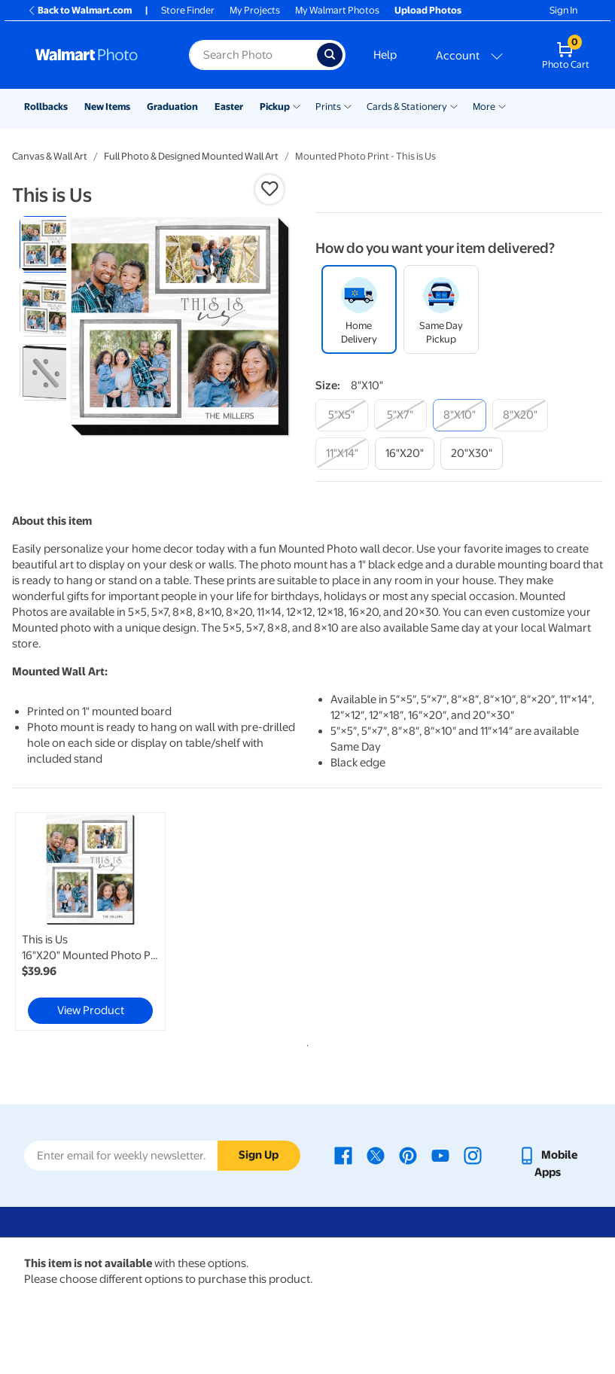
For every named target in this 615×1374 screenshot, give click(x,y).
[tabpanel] (110, 921)
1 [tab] (304, 1042)
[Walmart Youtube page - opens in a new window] (440, 1155)
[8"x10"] (459, 415)
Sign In (563, 10)
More (484, 106)
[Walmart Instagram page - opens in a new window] (473, 1155)
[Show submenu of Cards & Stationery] (453, 105)
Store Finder (188, 10)
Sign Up (259, 1155)
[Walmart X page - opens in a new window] (376, 1155)
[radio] (48, 244)
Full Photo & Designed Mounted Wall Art (191, 156)
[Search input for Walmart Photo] (252, 55)
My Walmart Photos (337, 10)
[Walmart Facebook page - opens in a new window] (343, 1155)
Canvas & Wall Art (49, 156)
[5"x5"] (341, 415)
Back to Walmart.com (79, 10)
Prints (328, 106)
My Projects (255, 10)
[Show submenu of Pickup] (296, 105)
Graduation (172, 106)
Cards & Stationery (407, 106)
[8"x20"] (520, 415)
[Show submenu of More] (502, 105)
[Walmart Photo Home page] (96, 55)
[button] (269, 189)
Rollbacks (46, 106)
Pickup (275, 106)
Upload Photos (427, 10)
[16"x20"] (404, 453)
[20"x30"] (471, 453)
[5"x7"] (400, 415)
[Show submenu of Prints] (347, 105)
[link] (90, 921)
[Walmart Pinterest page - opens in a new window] (408, 1155)
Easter (229, 106)
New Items (107, 106)
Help (385, 55)
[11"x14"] (342, 453)
